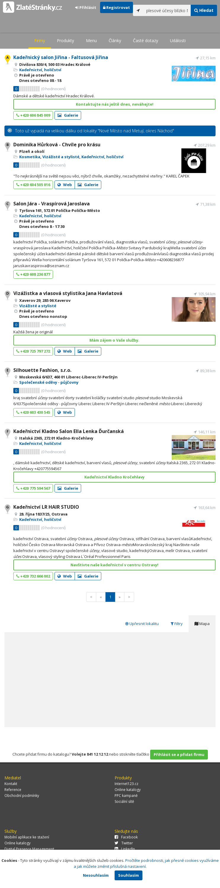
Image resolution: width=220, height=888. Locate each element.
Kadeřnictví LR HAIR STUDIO (46, 507)
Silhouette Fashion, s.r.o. (42, 370)
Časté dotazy (145, 40)
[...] (167, 10)
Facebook (126, 837)
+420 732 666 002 (33, 576)
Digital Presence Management (29, 848)
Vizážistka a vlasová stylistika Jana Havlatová (67, 293)
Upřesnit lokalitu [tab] (142, 623)
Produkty (65, 40)
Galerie (67, 115)
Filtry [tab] (177, 623)
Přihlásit (85, 7)
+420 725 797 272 (33, 351)
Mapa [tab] (202, 623)
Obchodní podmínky (21, 795)
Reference (12, 789)
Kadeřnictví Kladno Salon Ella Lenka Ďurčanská (68, 431)
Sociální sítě (124, 801)
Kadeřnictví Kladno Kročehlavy (114, 477)
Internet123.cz (126, 783)
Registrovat (116, 7)
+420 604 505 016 (33, 184)
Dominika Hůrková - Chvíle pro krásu (56, 144)
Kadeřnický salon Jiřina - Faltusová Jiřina (60, 57)
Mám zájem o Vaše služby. (114, 340)
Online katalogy (128, 789)
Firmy (39, 40)
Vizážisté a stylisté (60, 156)
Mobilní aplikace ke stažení (26, 837)
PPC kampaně (126, 795)
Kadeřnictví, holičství (40, 69)
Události (178, 40)
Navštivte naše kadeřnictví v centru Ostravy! (114, 564)
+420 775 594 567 (33, 488)
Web (64, 184)
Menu (91, 40)
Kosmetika (29, 156)
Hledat (203, 10)
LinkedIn (125, 848)
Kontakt (10, 783)
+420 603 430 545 (33, 412)
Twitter (124, 843)
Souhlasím (128, 875)
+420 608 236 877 (33, 274)
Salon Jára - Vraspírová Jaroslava (51, 203)
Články (115, 40)
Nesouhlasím (96, 875)
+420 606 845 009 (33, 115)
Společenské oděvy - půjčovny (48, 382)
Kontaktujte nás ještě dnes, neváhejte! (114, 104)
